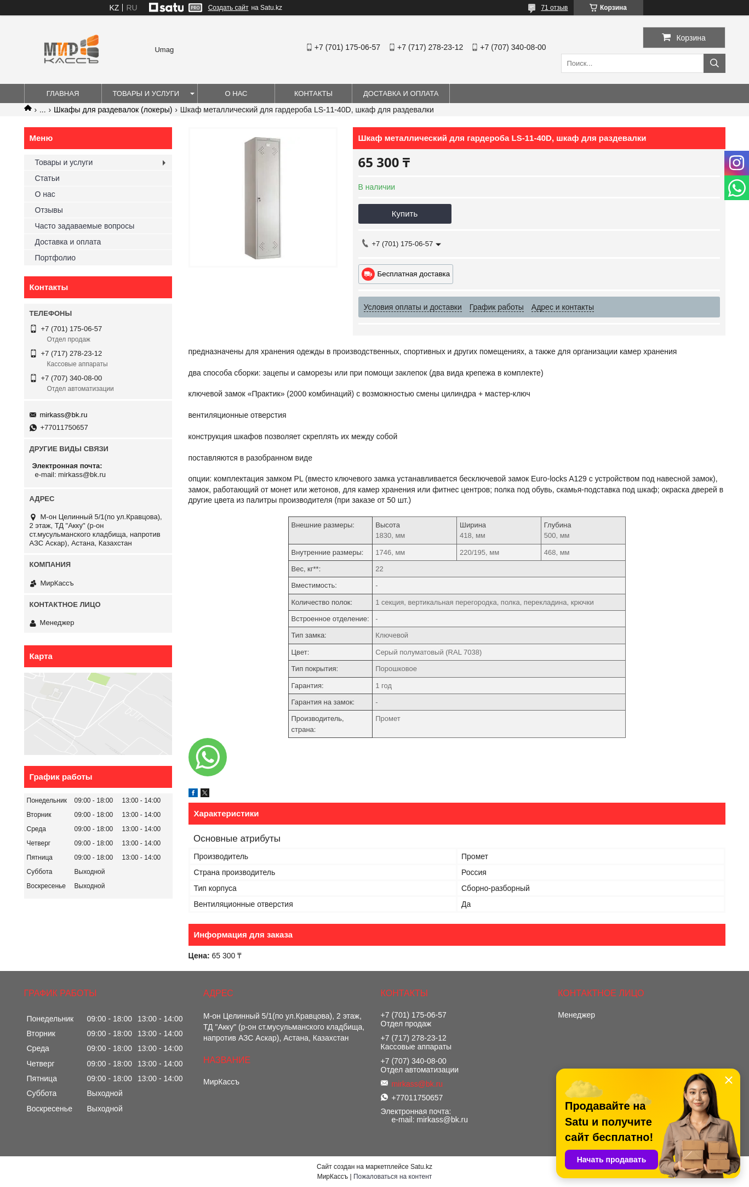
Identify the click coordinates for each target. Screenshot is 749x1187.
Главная (63, 93)
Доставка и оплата (400, 93)
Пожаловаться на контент (392, 1176)
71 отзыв (554, 8)
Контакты (313, 93)
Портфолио (55, 257)
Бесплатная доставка (414, 274)
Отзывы (49, 210)
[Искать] (714, 63)
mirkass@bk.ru (64, 415)
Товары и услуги (146, 93)
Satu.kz (421, 1167)
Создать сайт (228, 8)
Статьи (47, 178)
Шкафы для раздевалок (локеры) (113, 109)
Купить (405, 213)
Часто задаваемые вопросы (85, 226)
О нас (236, 93)
